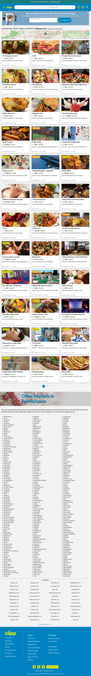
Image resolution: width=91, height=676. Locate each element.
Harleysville (66, 472)
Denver (65, 448)
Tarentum (5, 556)
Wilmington (6, 574)
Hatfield (5, 475)
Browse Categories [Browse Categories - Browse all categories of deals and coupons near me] (54, 638)
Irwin (4, 483)
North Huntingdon (68, 520)
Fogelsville (36, 463)
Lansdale (35, 490)
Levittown (36, 494)
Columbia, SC (14, 603)
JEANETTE (6, 485)
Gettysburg (6, 467)
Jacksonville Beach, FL (34, 616)
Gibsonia (35, 467)
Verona (5, 562)
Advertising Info (53, 649)
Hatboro (65, 473)
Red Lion (5, 537)
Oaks (64, 524)
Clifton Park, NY (35, 599)
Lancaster (6, 489)
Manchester (66, 497)
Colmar (65, 442)
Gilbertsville (66, 467)
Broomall (35, 433)
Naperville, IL (76, 589)
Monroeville (66, 507)
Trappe (64, 557)
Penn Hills (6, 529)
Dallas (64, 447)
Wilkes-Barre (37, 571)
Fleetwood (6, 463)
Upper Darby (7, 561)
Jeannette (36, 485)
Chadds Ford (66, 438)
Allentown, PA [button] (41, 28)
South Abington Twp (39, 549)
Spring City (36, 551)
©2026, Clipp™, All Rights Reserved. (44, 670)
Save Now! (64, 20)
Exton (34, 460)
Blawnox (35, 430)
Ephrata (65, 458)
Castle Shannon (7, 438)
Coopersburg (66, 443)
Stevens (35, 552)
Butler (4, 435)
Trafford (35, 557)
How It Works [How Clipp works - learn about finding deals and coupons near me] (52, 641)
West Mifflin (36, 567)
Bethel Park (36, 428)
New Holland (66, 517)
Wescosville (6, 566)
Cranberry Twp (37, 447)
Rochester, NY (55, 606)
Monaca (35, 507)
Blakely (5, 430)
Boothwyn (66, 430)
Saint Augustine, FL (55, 609)
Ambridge (36, 421)
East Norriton (37, 455)
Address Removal (10, 656)
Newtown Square (8, 520)
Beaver (65, 425)
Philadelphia (36, 530)
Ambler (5, 421)
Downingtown (7, 452)
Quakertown (36, 535)
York (34, 576)
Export (5, 460)
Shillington (36, 546)
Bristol (5, 433)
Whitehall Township (9, 571)
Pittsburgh (6, 532)
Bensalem (65, 426)
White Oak (36, 569)
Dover (64, 450)
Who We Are (9, 637)
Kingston (65, 487)
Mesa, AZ (55, 596)
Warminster (66, 562)
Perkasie (65, 529)
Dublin (5, 453)
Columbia (6, 443)
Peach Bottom (67, 527)
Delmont (35, 448)
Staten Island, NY (75, 606)
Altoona (65, 420)
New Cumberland (8, 517)
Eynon (64, 460)
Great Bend (36, 470)
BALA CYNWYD (8, 425)
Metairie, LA (55, 599)
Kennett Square (7, 487)
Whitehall (65, 569)
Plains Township (67, 532)
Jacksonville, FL (34, 619)
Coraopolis (6, 445)
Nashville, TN (75, 593)
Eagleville (5, 455)
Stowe (5, 554)
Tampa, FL (75, 613)
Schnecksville (37, 542)
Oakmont (35, 524)
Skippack (35, 547)
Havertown (36, 475)
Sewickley (65, 544)
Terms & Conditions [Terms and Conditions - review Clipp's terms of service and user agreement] (34, 647)
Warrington (6, 564)
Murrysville (66, 512)
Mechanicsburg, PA (55, 593)
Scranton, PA (75, 603)
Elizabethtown (67, 457)
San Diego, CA (55, 613)
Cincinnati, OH (34, 596)
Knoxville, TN (55, 583)
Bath (34, 425)
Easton (5, 457)
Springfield (66, 551)
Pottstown (6, 535)
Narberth (35, 514)
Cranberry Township (9, 447)
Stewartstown (67, 552)
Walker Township (38, 562)
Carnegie (65, 437)
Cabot (34, 435)
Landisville (36, 489)
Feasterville (66, 462)
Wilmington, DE (75, 616)
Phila (4, 530)
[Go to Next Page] (51, 386)
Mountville (36, 512)
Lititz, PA (55, 589)
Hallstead (5, 472)
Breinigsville (36, 431)
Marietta (35, 499)
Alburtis (35, 418)
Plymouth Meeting (68, 534)
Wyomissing (66, 574)
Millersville (66, 505)
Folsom (65, 463)
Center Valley (37, 438)
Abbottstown (7, 416)
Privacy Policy (9, 644)
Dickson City (7, 450)
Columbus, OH (14, 606)
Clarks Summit (37, 440)
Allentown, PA (14, 586)
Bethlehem (66, 428)
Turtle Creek (36, 559)
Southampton (67, 549)
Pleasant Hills (7, 534)
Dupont (65, 453)
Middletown (36, 505)
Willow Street (67, 572)
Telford (65, 556)
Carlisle (35, 437)
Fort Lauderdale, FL (14, 616)
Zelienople (66, 576)
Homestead (6, 478)
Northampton (67, 522)
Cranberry (66, 445)
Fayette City (36, 462)
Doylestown (36, 452)
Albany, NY (14, 583)
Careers (7, 647)
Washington (36, 564)
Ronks (64, 539)
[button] (90, 2)
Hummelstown (7, 480)
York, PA (75, 619)
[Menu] (4, 7)
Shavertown (6, 546)
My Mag (30, 660)
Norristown (36, 520)
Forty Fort (6, 465)
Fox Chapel (36, 465)
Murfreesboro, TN (75, 586)
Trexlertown (6, 559)
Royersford (36, 541)
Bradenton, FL (14, 599)
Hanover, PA (34, 609)
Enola (34, 458)
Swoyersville (66, 554)
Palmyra (5, 527)
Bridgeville (66, 431)
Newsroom (8, 641)
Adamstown (66, 416)
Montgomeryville (8, 509)
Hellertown (6, 477)
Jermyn (65, 485)
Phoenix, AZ (75, 599)
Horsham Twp (67, 478)
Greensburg (66, 470)
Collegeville (36, 442)
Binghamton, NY (14, 593)
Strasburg (36, 554)
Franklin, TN (14, 619)
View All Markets (45, 624)
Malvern (35, 497)
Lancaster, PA (55, 586)
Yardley (5, 576)
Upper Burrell (67, 559)
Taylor (34, 556)
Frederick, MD (34, 603)
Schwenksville (7, 544)
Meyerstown (6, 505)
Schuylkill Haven (68, 542)
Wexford (5, 569)
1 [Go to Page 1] (43, 386)
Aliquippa (65, 418)
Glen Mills (6, 468)
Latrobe (65, 490)
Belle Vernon (36, 426)
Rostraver (6, 541)
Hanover (35, 472)
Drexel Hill (66, 452)
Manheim (5, 499)
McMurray (6, 502)
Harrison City (37, 473)
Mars (64, 499)
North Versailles (7, 522)
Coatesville (6, 442)
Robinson (5, 539)
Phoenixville (66, 530)
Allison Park (36, 420)
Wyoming (36, 574)
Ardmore (35, 423)
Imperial (5, 482)
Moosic (65, 509)
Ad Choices (8, 653)
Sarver (5, 542)
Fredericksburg (67, 465)
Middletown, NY (75, 583)
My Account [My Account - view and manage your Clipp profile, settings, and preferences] (31, 638)
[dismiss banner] (87, 12)
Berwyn (5, 428)
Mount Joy (66, 510)
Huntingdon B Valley (39, 480)
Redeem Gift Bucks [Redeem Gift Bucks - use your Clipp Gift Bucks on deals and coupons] (33, 641)
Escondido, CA (14, 613)
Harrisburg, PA (34, 613)
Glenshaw (65, 468)
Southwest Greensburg (10, 551)
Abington (35, 416)
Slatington (66, 547)
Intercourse (66, 482)
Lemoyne (65, 492)
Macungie (6, 497)
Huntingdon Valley (68, 480)
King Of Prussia (37, 487)
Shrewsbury (66, 546)
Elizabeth (35, 457)
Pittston (35, 532)
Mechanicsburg (67, 502)
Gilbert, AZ (34, 606)
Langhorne (6, 490)
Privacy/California (10, 650)
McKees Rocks (37, 500)
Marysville (6, 500)
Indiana (35, 482)
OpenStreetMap (79, 38)
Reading (65, 535)
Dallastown (6, 448)
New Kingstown (37, 519)
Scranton (35, 544)
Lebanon (5, 492)
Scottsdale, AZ (55, 619)
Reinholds (36, 537)
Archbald (5, 423)
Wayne (65, 564)
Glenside (5, 470)
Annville (65, 421)
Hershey (35, 477)
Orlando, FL (75, 596)
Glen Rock (36, 468)
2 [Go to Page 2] (47, 386)
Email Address (35, 19)
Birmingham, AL (14, 596)
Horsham (35, 478)
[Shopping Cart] (86, 7)
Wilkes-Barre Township (10, 572)
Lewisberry (66, 494)
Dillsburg (35, 450)
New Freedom (37, 517)
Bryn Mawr (66, 433)
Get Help (30, 650)
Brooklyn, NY (34, 583)
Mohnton (5, 507)
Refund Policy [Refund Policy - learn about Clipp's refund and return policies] (32, 644)
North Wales (36, 522)
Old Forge (6, 525)
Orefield (65, 525)
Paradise (35, 527)
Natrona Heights (68, 514)
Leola (4, 494)
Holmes (65, 477)
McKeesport (66, 500)
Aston (64, 423)
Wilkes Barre (66, 571)
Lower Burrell (67, 495)
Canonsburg (6, 437)
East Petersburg (67, 455)
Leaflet (71, 38)
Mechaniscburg (7, 504)
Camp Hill (65, 435)
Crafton (35, 445)
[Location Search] (61, 7)
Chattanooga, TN (34, 593)
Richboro (65, 537)
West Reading (67, 567)
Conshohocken (37, 443)
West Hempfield (8, 567)
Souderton (6, 549)
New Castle (66, 515)
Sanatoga (65, 541)
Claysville (65, 440)
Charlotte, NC (34, 589)
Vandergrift (36, 561)
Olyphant (35, 525)
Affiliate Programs (54, 653)
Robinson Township (39, 539)
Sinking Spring (7, 547)
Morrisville (36, 510)
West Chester (37, 566)
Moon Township (37, 509)
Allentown (6, 420)
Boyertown (6, 431)
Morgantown (7, 510)
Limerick (5, 495)
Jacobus (35, 483)
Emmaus (5, 458)
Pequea (35, 529)
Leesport (35, 492)
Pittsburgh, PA (55, 603)
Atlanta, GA (14, 589)
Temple (5, 557)
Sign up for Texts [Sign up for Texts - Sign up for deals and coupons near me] (33, 657)
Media (34, 504)
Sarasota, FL (55, 616)
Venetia (65, 561)
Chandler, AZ (35, 586)
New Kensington (8, 519)
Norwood (6, 524)
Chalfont (5, 440)
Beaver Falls (6, 426)
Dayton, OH (14, 609)
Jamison (65, 483)
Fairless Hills (6, 462)
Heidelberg (66, 475)
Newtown (65, 519)
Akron (4, 418)
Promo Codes (32, 654)
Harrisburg (6, 473)
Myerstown (6, 514)
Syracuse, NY (75, 609)
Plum (34, 534)
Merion (65, 504)
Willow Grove (37, 572)
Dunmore (35, 453)
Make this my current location (54, 28)
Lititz (34, 495)
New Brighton (37, 515)
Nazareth (5, 515)
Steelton (5, 552)
